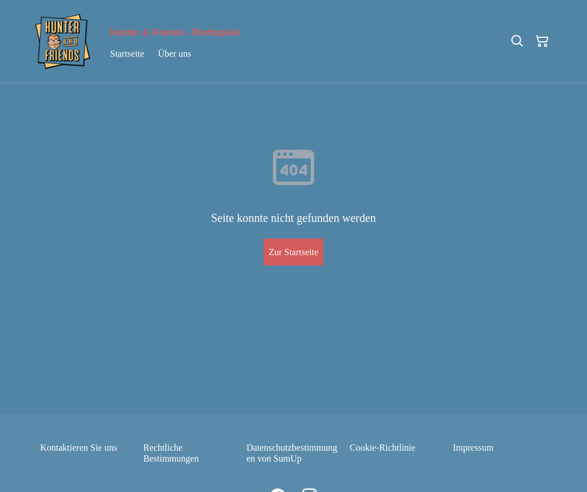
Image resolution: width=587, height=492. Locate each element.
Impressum (473, 447)
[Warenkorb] (542, 41)
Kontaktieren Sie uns (78, 447)
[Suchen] (517, 41)
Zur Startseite (294, 252)
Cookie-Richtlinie (383, 447)
